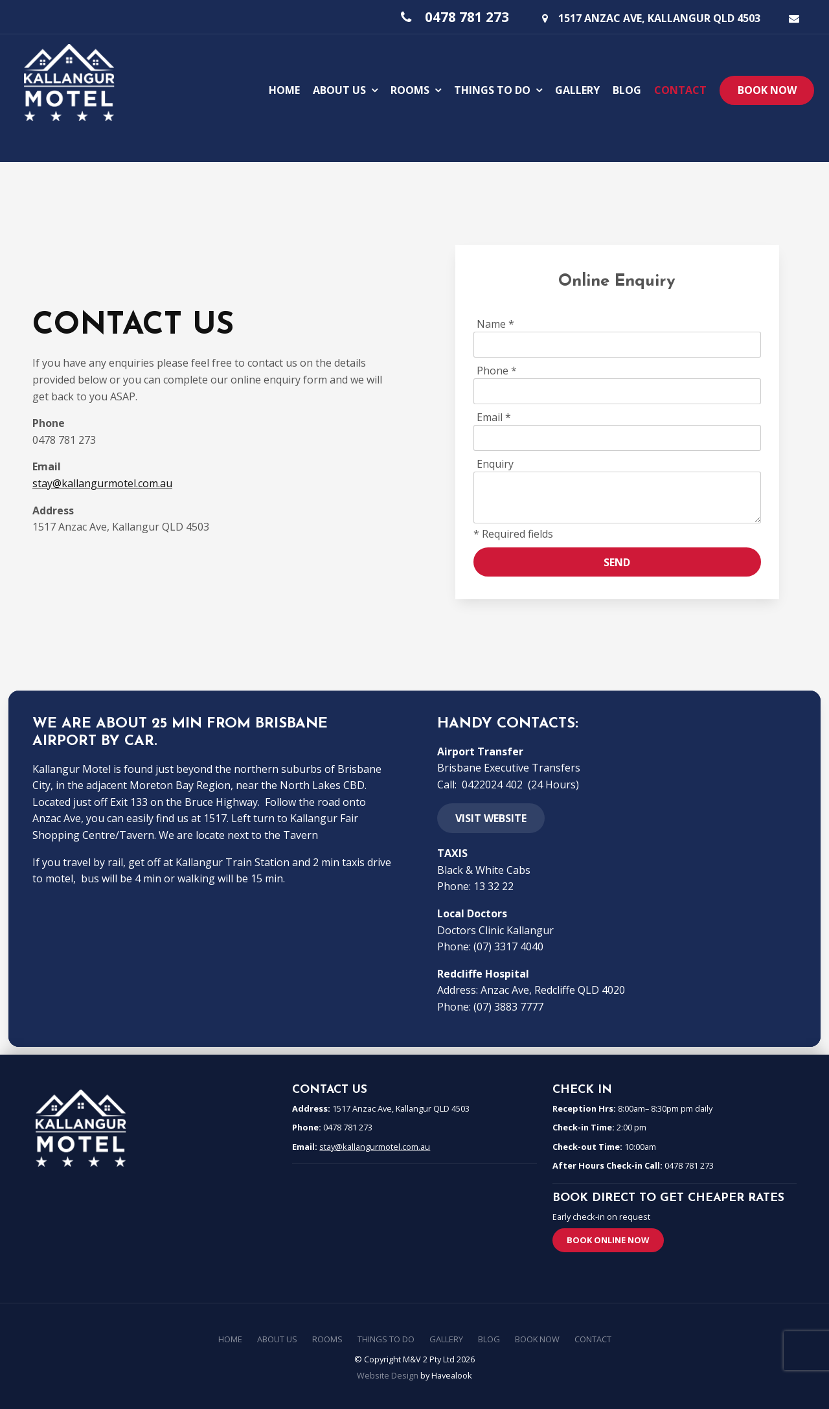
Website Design (387, 1375)
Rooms (410, 89)
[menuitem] (230, 1339)
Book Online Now (608, 1240)
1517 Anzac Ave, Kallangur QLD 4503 (659, 17)
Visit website (491, 818)
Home (284, 89)
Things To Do (492, 89)
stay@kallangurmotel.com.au (102, 483)
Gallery (577, 89)
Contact (680, 89)
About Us (339, 89)
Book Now (767, 89)
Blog (627, 89)
